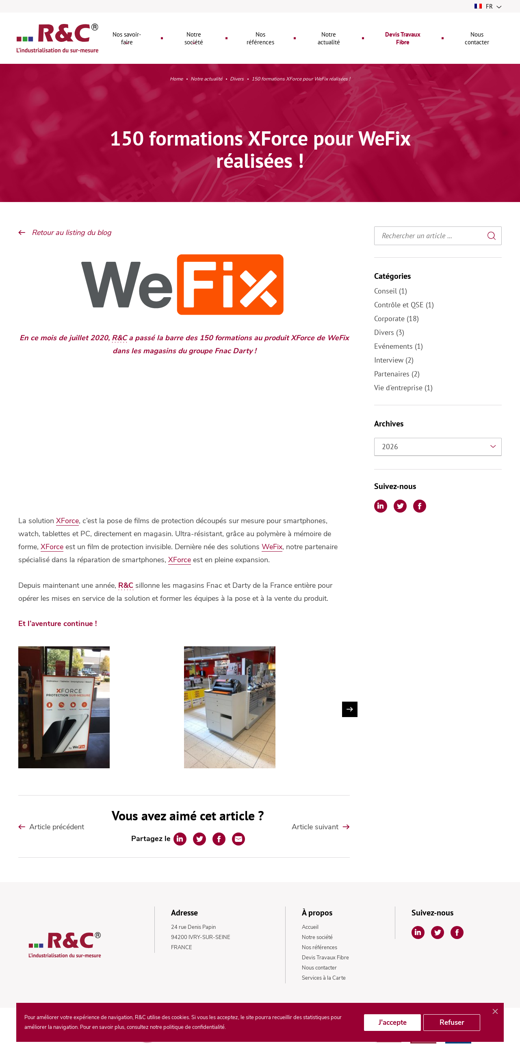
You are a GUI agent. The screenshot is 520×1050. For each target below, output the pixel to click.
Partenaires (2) (397, 373)
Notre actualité (206, 79)
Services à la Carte (324, 978)
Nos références (319, 947)
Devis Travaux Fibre (325, 957)
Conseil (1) (390, 291)
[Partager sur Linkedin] (179, 839)
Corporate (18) (396, 318)
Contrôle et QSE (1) (404, 304)
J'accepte (393, 1022)
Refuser (452, 1022)
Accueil (310, 927)
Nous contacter (319, 968)
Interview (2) (394, 360)
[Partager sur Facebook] (218, 839)
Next (350, 709)
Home (176, 79)
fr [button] (488, 6)
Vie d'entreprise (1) (403, 387)
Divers (237, 79)
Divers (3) (389, 332)
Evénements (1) (398, 346)
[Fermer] (495, 1012)
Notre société (317, 937)
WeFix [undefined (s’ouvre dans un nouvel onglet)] (272, 547)
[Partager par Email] (238, 839)
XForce (52, 547)
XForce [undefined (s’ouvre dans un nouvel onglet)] (67, 521)
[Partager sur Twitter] (199, 839)
